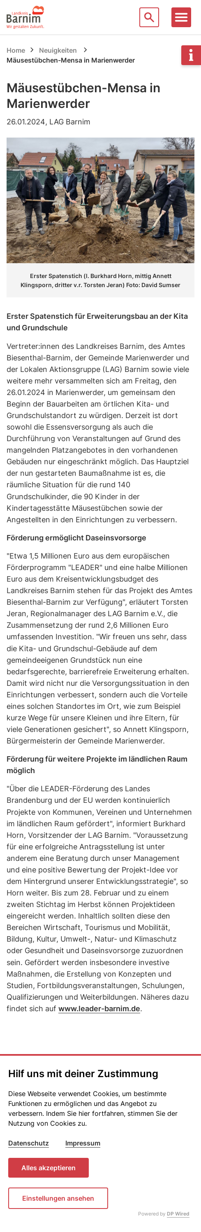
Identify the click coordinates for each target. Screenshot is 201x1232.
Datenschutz (28, 1143)
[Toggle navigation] (181, 17)
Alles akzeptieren (48, 1168)
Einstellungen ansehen (58, 1198)
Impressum (82, 1143)
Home (16, 50)
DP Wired (178, 1214)
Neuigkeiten (58, 50)
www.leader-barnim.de (99, 1008)
